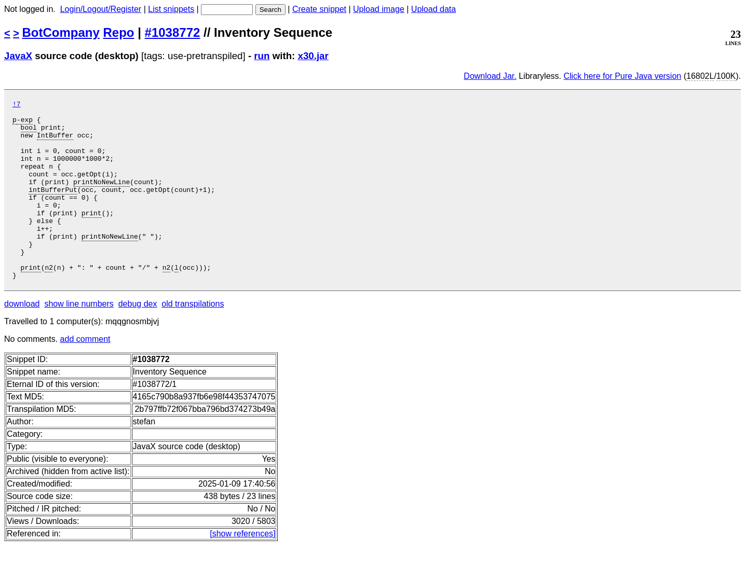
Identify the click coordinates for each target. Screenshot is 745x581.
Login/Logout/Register (101, 9)
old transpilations (192, 339)
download (22, 339)
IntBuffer (55, 142)
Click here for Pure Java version (622, 76)
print (92, 236)
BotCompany (61, 32)
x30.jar (313, 55)
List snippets (171, 9)
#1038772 (172, 32)
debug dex (137, 339)
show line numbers (78, 339)
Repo (118, 32)
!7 (16, 105)
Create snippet (319, 9)
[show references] (242, 569)
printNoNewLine (101, 198)
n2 (49, 301)
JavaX (18, 55)
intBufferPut (53, 208)
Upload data (433, 9)
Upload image (378, 9)
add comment (85, 374)
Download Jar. (490, 76)
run (261, 55)
